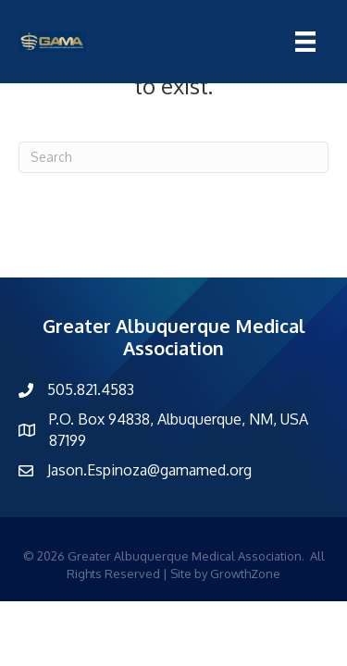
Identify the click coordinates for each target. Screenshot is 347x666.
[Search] (173, 157)
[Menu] (305, 41)
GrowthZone (245, 573)
